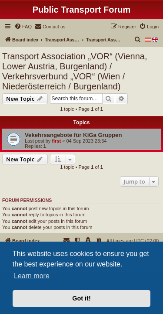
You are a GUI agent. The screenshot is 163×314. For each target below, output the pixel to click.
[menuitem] (23, 26)
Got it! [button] (81, 298)
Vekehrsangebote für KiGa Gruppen (73, 135)
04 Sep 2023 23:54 (86, 140)
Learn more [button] (32, 276)
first (56, 140)
